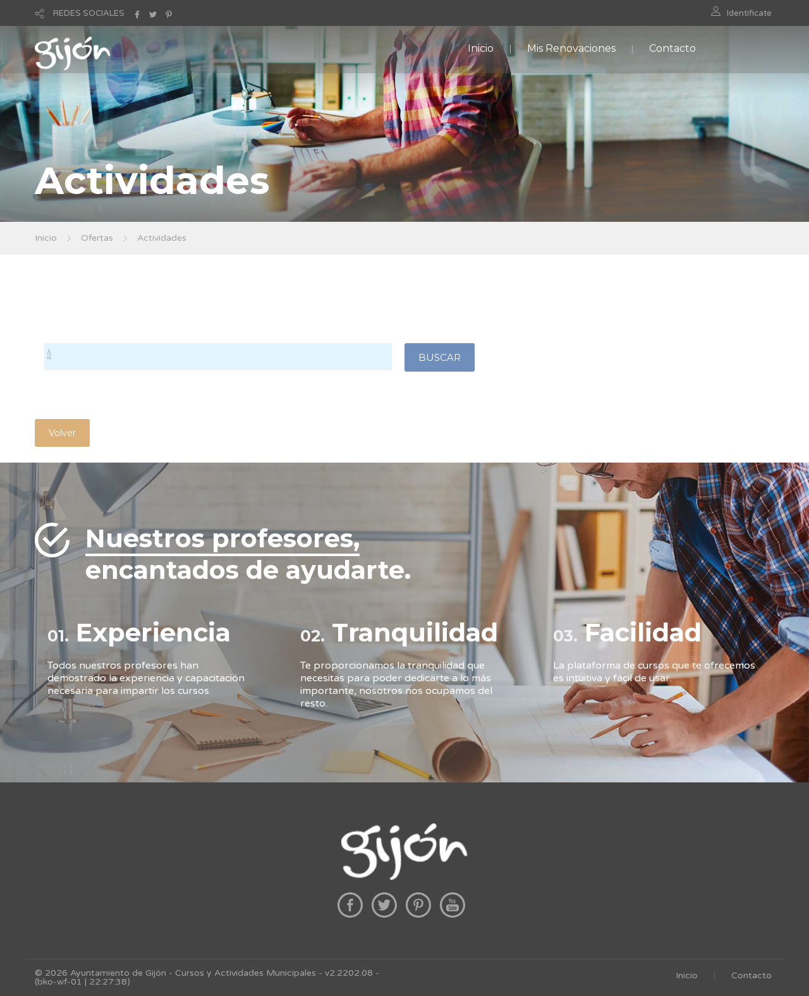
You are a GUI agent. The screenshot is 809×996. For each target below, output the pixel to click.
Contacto (672, 48)
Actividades (161, 238)
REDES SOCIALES (89, 13)
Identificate (749, 13)
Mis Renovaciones (571, 48)
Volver (62, 433)
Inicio (481, 48)
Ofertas (97, 238)
